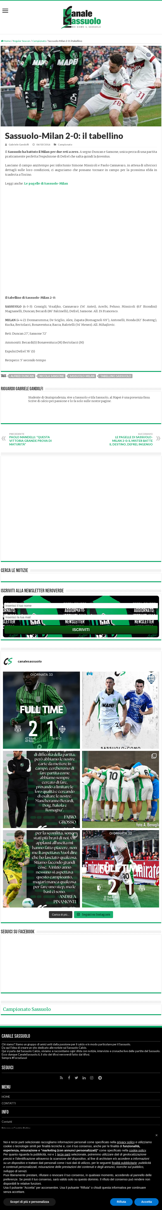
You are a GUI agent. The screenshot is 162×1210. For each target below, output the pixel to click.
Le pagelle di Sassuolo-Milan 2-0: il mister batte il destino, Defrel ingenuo (131, 439)
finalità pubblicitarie (124, 1163)
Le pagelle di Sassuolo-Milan (46, 183)
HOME (6, 1096)
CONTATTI (9, 1103)
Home (6, 40)
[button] (156, 1135)
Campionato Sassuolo (27, 1009)
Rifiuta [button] (121, 1201)
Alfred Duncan (22, 376)
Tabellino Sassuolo (115, 376)
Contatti (7, 1121)
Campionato (39, 40)
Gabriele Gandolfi (19, 144)
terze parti (63, 1154)
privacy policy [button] (126, 1142)
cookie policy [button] (137, 1150)
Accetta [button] (146, 1201)
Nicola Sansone (51, 376)
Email (81, 612)
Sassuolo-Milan (82, 376)
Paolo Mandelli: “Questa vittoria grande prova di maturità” (31, 439)
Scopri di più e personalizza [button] (29, 1201)
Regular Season (21, 40)
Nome (81, 601)
